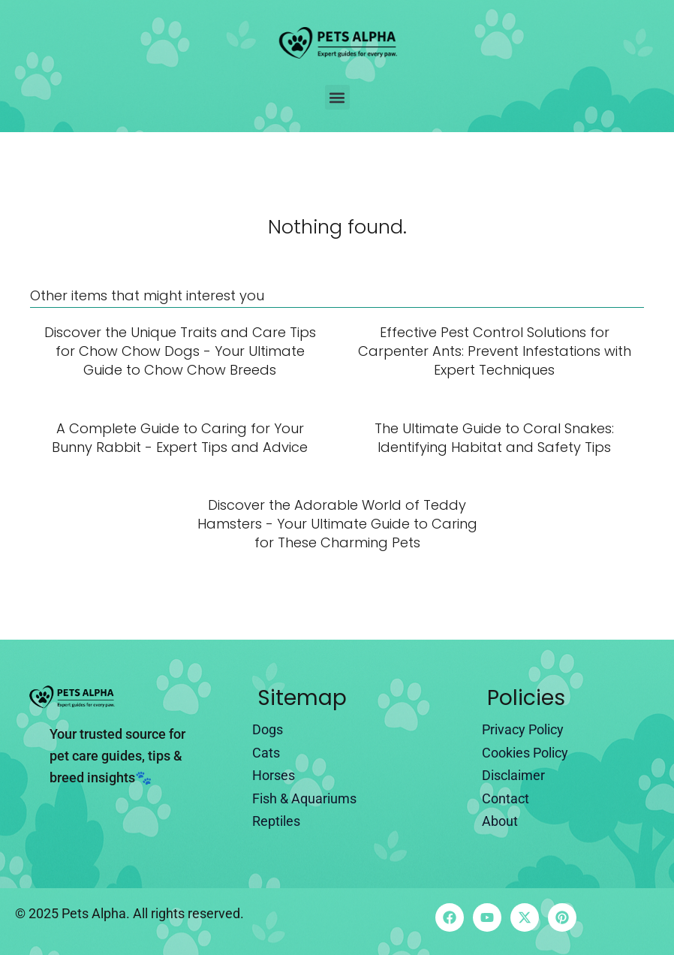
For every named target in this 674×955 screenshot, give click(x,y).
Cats (266, 753)
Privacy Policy (523, 729)
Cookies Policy (525, 753)
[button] (337, 97)
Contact (505, 798)
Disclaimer (513, 775)
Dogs (267, 729)
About (500, 821)
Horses (273, 775)
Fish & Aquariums (304, 798)
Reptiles (276, 821)
